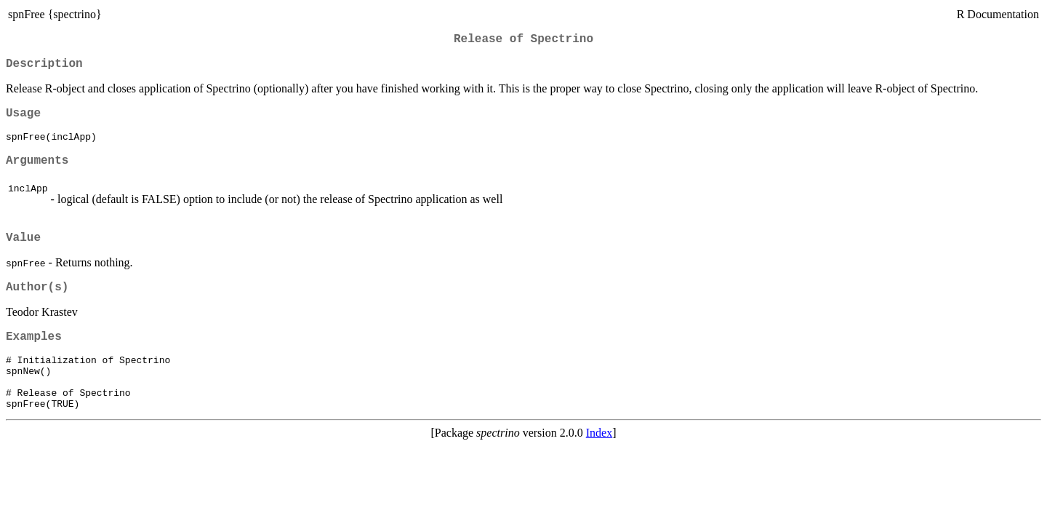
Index (599, 466)
